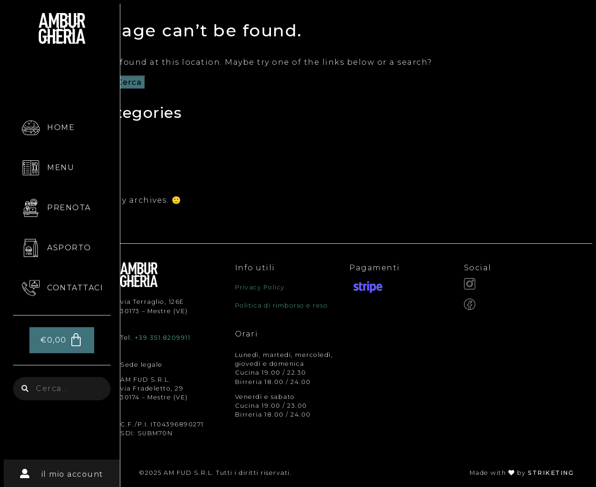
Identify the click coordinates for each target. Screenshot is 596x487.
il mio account (73, 474)
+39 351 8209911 (163, 337)
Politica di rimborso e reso (281, 305)
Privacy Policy (260, 287)
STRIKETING (551, 472)
